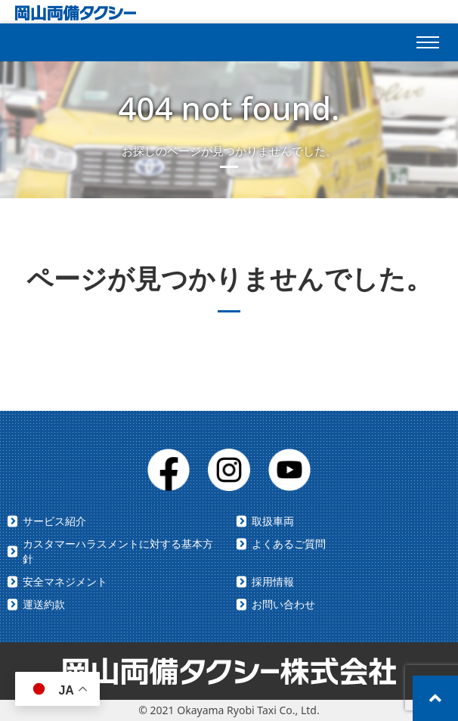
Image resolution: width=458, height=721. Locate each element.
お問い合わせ (283, 604)
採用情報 (273, 581)
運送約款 (44, 604)
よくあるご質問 (289, 543)
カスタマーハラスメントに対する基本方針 (118, 551)
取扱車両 (273, 521)
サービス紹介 (54, 521)
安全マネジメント (65, 581)
